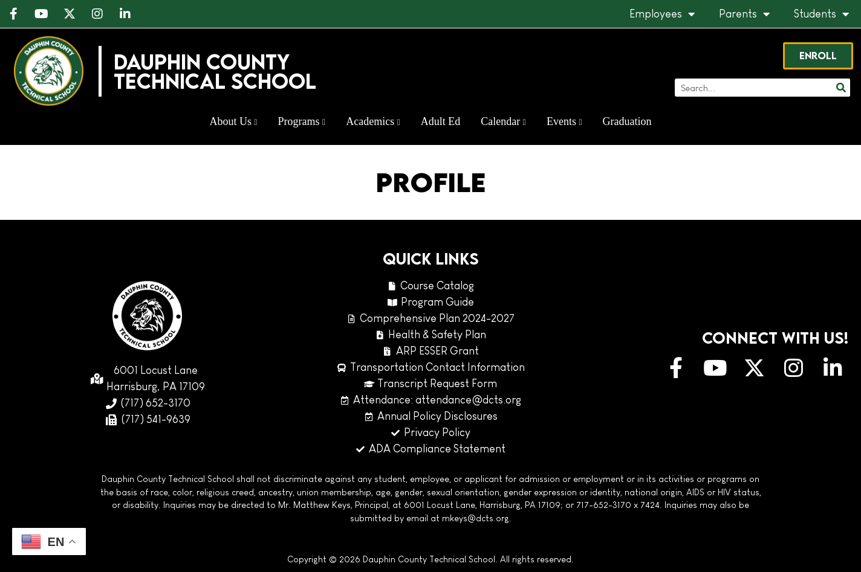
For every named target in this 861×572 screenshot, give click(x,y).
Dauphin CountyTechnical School (215, 71)
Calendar (503, 121)
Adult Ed (441, 121)
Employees (662, 13)
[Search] (841, 88)
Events (564, 121)
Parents (744, 13)
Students (821, 13)
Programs (302, 121)
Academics (373, 121)
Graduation (627, 121)
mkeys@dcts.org (475, 518)
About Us (233, 121)
